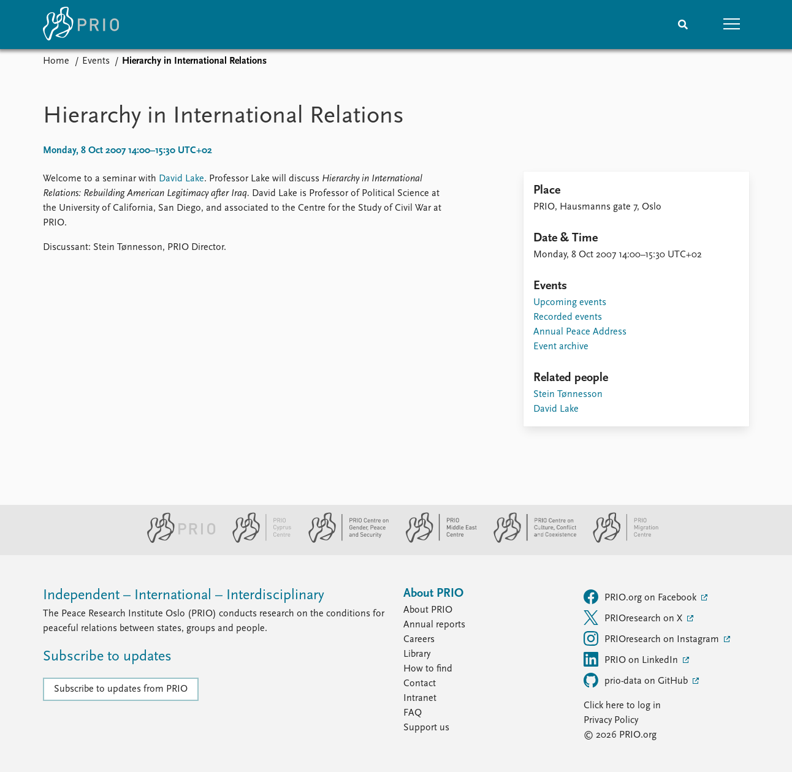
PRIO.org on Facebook (641, 596)
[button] (731, 24)
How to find (427, 669)
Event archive (560, 347)
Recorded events (567, 317)
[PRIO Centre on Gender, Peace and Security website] (343, 540)
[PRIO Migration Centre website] (619, 540)
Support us (426, 728)
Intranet (419, 698)
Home (56, 61)
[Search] (682, 24)
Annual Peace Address (579, 332)
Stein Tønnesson (568, 394)
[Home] (81, 24)
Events (96, 61)
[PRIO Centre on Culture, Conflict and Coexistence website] (530, 540)
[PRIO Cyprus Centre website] (257, 540)
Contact (419, 684)
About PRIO (427, 610)
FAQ (412, 713)
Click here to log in (622, 706)
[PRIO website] (176, 540)
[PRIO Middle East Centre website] (436, 540)
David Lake (181, 179)
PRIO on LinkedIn (632, 659)
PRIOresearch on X (634, 617)
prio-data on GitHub (637, 680)
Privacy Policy (611, 720)
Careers (419, 640)
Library (416, 654)
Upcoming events (569, 303)
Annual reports (434, 625)
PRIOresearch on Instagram (653, 638)
